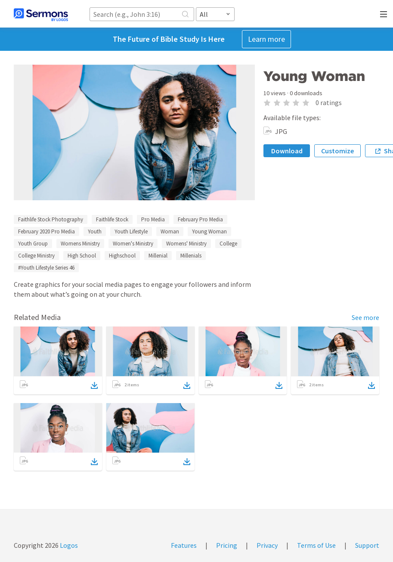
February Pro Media (200, 219)
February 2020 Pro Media (46, 231)
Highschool (122, 255)
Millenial (158, 255)
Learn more (266, 39)
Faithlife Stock (112, 219)
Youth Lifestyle (131, 231)
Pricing (226, 545)
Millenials (190, 255)
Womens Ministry (80, 243)
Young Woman (209, 231)
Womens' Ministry (186, 243)
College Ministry (36, 255)
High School (82, 255)
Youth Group (33, 243)
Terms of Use (316, 545)
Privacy (267, 545)
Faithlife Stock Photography (50, 219)
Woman (170, 231)
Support (367, 545)
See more (365, 317)
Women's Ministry (133, 243)
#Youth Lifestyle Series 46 (46, 267)
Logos (68, 545)
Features (184, 545)
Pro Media (153, 219)
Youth (95, 231)
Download (287, 150)
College (228, 243)
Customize (337, 150)
